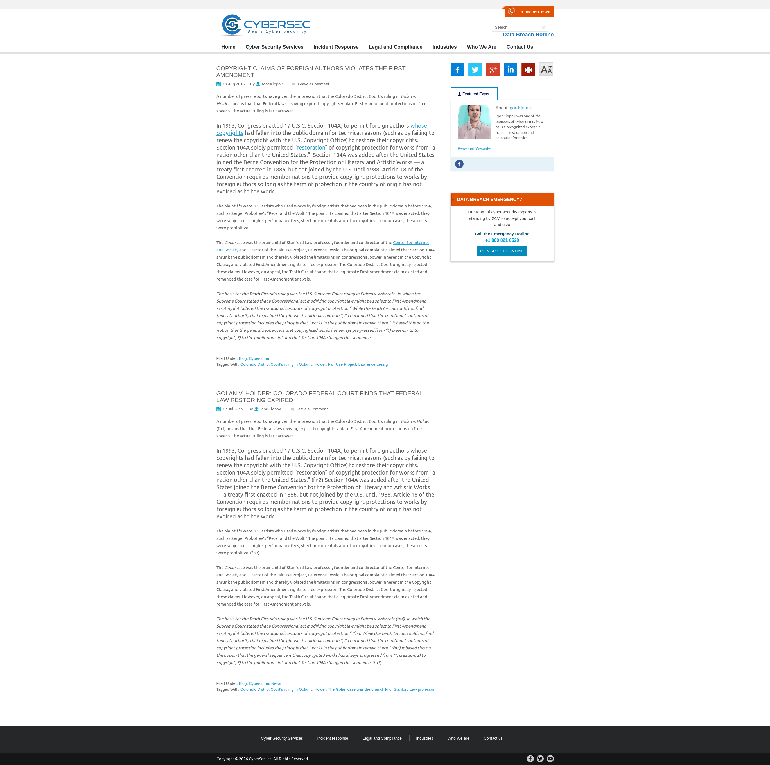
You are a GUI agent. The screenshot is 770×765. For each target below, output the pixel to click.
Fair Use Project (342, 364)
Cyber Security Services (275, 47)
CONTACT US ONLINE (502, 251)
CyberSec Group (264, 25)
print (528, 69)
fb (457, 69)
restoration (311, 147)
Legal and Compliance (396, 47)
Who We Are (481, 47)
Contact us (493, 738)
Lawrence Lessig (373, 364)
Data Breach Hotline (528, 34)
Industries (445, 47)
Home (229, 47)
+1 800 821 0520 (502, 240)
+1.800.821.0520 (534, 12)
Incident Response (336, 47)
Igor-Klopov (272, 84)
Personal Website (474, 148)
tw (475, 69)
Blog (243, 358)
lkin (510, 69)
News (276, 683)
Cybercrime (259, 358)
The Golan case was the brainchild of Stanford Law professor (381, 689)
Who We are (458, 738)
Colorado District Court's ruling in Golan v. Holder (283, 364)
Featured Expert (474, 94)
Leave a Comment (314, 84)
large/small (546, 69)
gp (493, 69)
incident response (332, 738)
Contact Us (520, 47)
